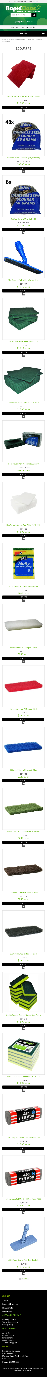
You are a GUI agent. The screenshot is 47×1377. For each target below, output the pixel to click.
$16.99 (23, 1021)
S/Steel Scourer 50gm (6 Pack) (23, 219)
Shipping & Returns (9, 1320)
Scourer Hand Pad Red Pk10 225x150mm (23, 96)
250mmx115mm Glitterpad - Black (23, 954)
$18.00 (23, 103)
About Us (12, 1)
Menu (23, 33)
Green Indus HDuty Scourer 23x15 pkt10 (23, 403)
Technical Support (9, 1343)
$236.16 (24, 470)
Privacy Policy (7, 1325)
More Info (23, 107)
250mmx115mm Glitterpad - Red (24, 709)
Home (4, 39)
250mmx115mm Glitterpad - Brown (24, 893)
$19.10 (23, 286)
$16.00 (23, 409)
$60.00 (23, 164)
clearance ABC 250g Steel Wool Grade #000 (23, 1199)
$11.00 (23, 1083)
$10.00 (23, 1144)
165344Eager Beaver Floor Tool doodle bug (23, 1260)
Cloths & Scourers (34, 39)
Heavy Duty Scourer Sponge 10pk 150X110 (23, 1076)
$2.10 (23, 654)
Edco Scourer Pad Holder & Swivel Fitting (23, 280)
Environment (7, 1338)
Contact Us (33, 1)
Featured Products (10, 1304)
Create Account (26, 22)
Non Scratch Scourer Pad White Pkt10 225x (23, 525)
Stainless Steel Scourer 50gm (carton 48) (23, 158)
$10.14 (23, 348)
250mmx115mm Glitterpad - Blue (23, 770)
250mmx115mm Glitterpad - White (23, 648)
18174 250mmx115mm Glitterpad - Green (23, 831)
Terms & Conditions (10, 1322)
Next (25, 1279)
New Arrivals (7, 1308)
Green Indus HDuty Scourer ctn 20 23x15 (23, 464)
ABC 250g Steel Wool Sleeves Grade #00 (24, 1138)
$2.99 (23, 593)
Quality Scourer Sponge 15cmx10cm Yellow (23, 1015)
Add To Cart (23, 110)
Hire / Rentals (8, 1312)
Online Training (8, 1340)
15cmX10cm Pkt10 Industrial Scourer (23, 341)
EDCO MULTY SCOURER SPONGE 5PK (23, 586)
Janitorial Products (17, 39)
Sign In (16, 22)
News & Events (22, 1)
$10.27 (23, 225)
